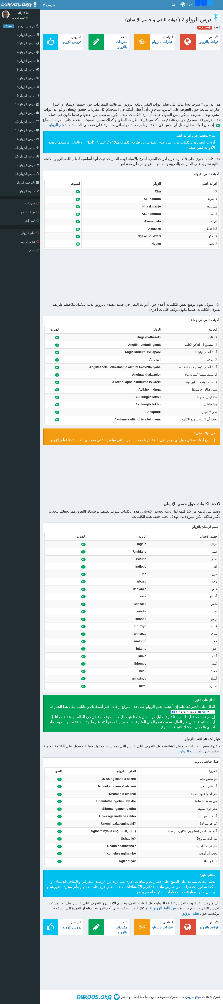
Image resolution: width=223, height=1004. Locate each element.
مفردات (32, 203)
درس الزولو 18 (27, 174)
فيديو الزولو (30, 241)
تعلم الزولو (20, 17)
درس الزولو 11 (27, 113)
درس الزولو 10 (27, 104)
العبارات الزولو (191, 751)
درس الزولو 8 (28, 87)
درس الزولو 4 (28, 52)
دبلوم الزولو (29, 191)
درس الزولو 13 (27, 130)
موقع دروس (193, 997)
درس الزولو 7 (28, 78)
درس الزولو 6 (28, 69)
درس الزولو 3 (28, 43)
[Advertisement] (131, 77)
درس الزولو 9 (28, 95)
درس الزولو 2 (28, 35)
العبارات (32, 220)
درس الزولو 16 (27, 156)
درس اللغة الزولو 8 (164, 908)
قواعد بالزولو (209, 42)
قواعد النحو (30, 212)
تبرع (34, 250)
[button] (49, 5)
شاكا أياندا (23, 13)
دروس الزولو (72, 42)
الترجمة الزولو (28, 182)
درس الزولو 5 (28, 61)
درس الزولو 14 (27, 139)
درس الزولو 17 (27, 165)
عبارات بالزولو (162, 42)
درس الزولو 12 (27, 121)
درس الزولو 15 (27, 147)
